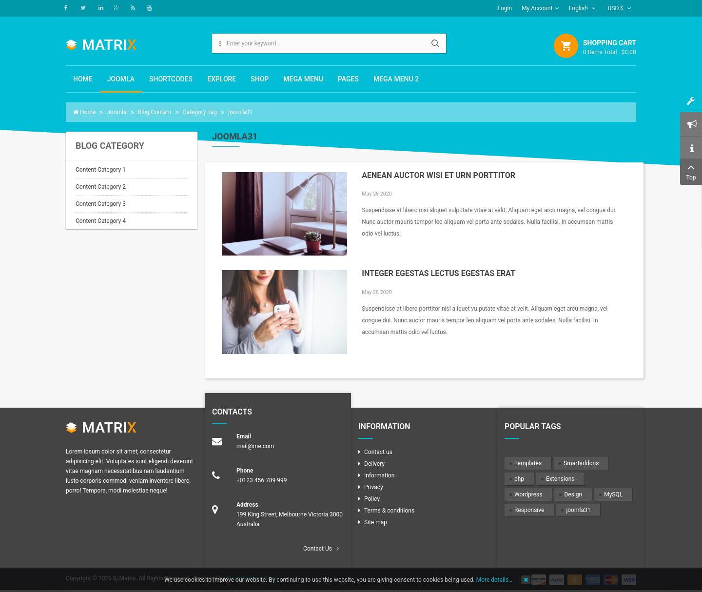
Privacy (373, 487)
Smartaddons (581, 463)
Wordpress (528, 494)
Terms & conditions (389, 510)
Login (505, 8)
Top (691, 171)
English (582, 8)
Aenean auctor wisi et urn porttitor (438, 175)
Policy (372, 498)
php (519, 478)
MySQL (613, 494)
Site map (375, 522)
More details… (494, 579)
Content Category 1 (101, 169)
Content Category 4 (101, 220)
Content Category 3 (101, 203)
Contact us (378, 452)
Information (379, 475)
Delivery (374, 463)
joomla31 (578, 510)
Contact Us (317, 548)
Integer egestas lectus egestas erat (438, 273)
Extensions (560, 478)
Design (573, 494)
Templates (528, 463)
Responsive (529, 510)
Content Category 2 (101, 186)
